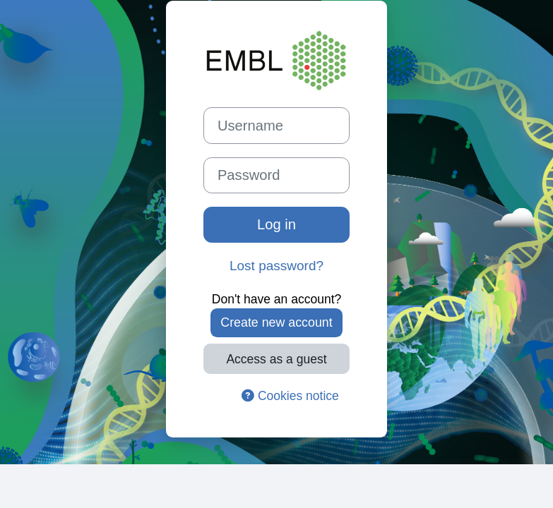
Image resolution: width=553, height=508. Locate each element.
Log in (276, 224)
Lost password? (276, 265)
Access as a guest (276, 359)
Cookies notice (290, 396)
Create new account (276, 322)
